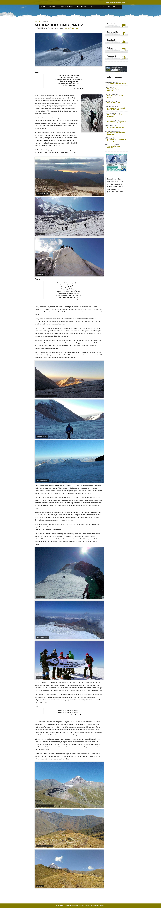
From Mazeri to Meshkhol (116, 127)
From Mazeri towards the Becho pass (116, 133)
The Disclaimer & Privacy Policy (94, 905)
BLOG (93, 6)
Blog (40, 21)
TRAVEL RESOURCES (66, 6)
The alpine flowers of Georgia (114, 89)
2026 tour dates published (116, 83)
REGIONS (52, 6)
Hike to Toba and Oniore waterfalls (115, 115)
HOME (43, 6)
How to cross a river (114, 103)
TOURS (101, 6)
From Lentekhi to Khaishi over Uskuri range (116, 108)
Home (36, 21)
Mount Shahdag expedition (116, 122)
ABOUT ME (111, 6)
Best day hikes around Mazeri (115, 96)
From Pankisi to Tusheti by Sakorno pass (116, 140)
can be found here (71, 28)
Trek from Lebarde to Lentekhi (114, 147)
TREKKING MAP (82, 6)
